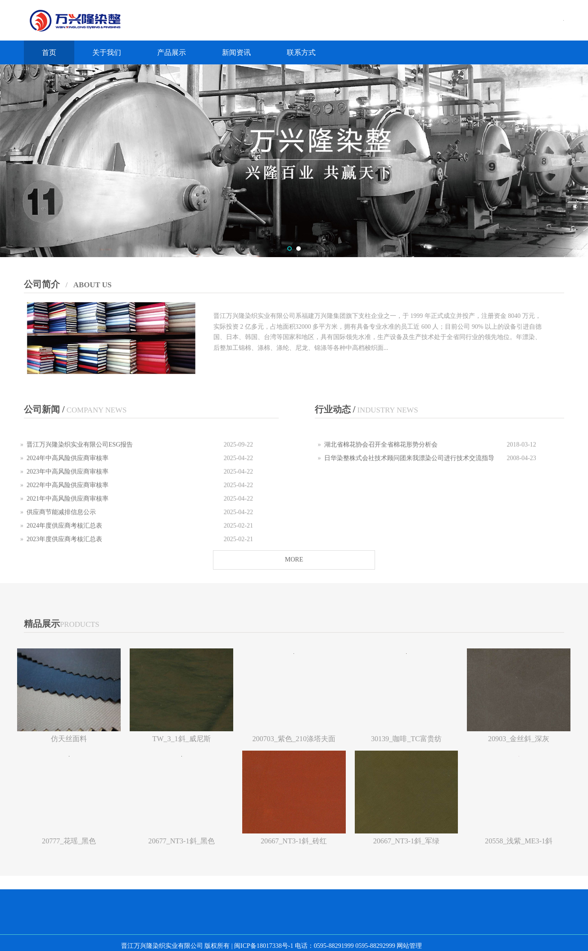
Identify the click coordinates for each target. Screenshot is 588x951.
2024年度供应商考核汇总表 (64, 534)
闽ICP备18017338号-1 (263, 945)
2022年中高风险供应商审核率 (68, 493)
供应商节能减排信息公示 (61, 520)
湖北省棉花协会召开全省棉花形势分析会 (381, 453)
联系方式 (301, 52)
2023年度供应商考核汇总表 (64, 547)
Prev (12, 160)
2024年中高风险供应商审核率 (68, 466)
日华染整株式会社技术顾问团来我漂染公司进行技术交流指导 (409, 466)
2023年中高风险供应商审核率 (68, 480)
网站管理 (409, 945)
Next (576, 160)
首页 (49, 52)
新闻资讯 (236, 52)
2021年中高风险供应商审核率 (68, 507)
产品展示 (171, 52)
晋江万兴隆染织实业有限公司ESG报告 (80, 453)
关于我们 (106, 52)
